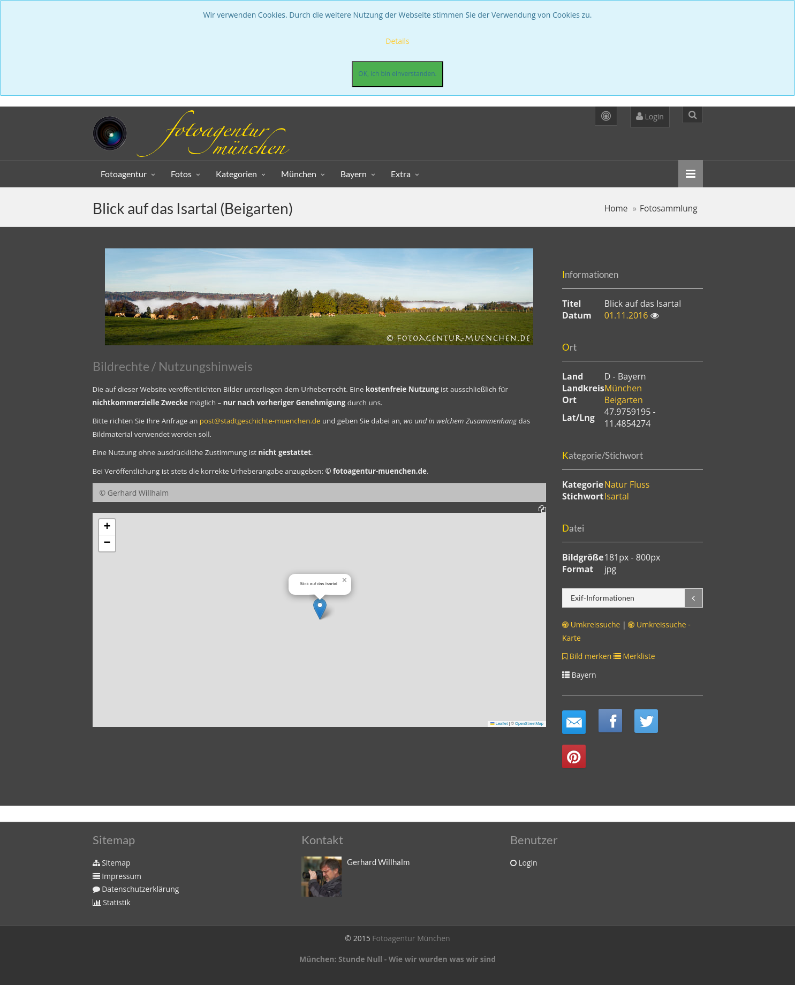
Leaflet (499, 723)
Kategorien (236, 174)
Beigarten (623, 400)
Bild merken (586, 656)
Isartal (616, 496)
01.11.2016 (627, 315)
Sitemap (112, 863)
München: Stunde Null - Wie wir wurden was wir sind (397, 959)
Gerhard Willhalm (378, 862)
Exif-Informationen (602, 597)
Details (397, 41)
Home (616, 208)
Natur (615, 484)
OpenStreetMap (529, 723)
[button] (320, 609)
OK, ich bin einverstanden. (397, 73)
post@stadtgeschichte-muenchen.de (260, 421)
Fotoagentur (124, 174)
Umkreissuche (591, 624)
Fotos (181, 174)
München (298, 174)
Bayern (353, 174)
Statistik (112, 902)
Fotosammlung (668, 208)
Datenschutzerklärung (136, 889)
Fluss (639, 484)
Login (650, 116)
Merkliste (634, 656)
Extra (401, 174)
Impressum (117, 876)
